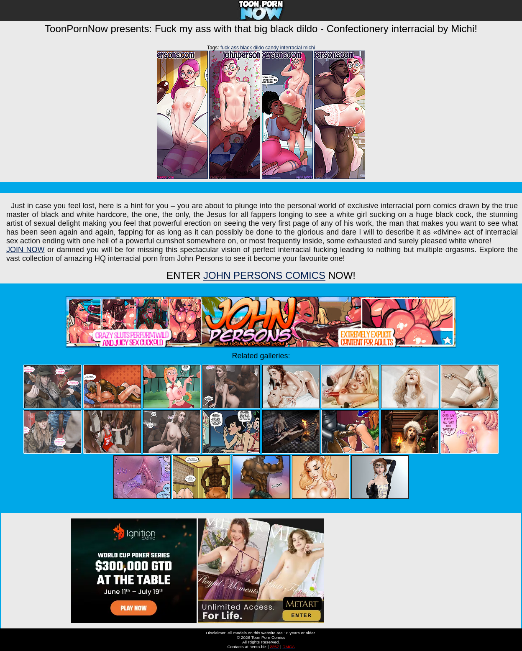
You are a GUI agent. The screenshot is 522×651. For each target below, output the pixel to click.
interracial (291, 48)
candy (272, 48)
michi (309, 48)
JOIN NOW (25, 249)
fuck (225, 48)
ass (235, 48)
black (246, 48)
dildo (258, 48)
